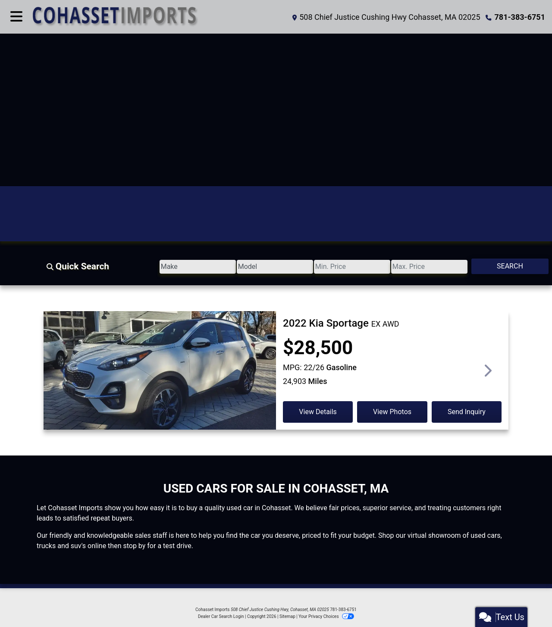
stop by (134, 546)
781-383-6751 (520, 17)
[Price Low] (307, 266)
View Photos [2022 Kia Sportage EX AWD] (392, 412)
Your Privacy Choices (326, 616)
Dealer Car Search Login (221, 616)
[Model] (212, 266)
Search (501, 266)
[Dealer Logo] (154, 17)
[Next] (487, 370)
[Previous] (65, 370)
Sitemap (287, 616)
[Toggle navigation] (16, 17)
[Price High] (402, 266)
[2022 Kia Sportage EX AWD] (160, 384)
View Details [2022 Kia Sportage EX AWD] (318, 412)
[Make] (117, 266)
